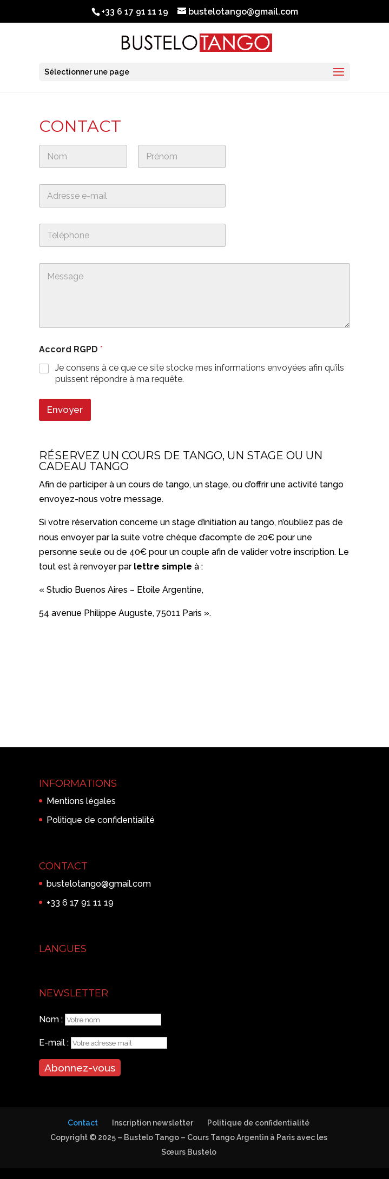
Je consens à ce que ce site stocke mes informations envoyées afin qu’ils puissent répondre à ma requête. (199, 373)
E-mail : (55, 1042)
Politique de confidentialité (101, 820)
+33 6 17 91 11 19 (80, 902)
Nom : (52, 1019)
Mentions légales (81, 801)
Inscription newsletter (152, 1122)
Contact (83, 1122)
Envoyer (65, 409)
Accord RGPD (71, 349)
